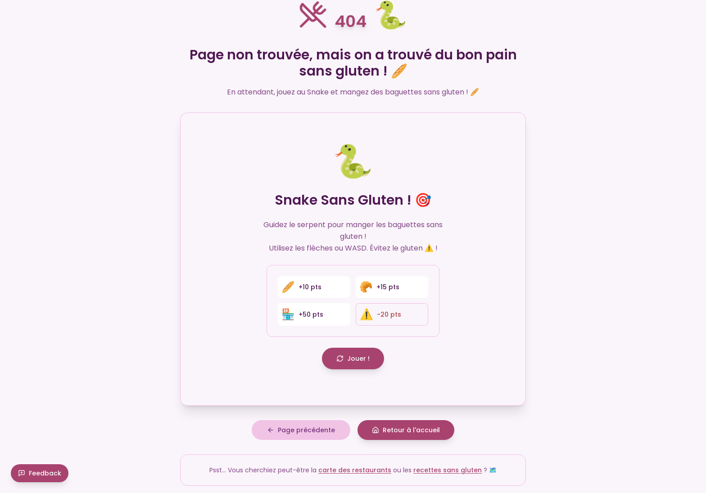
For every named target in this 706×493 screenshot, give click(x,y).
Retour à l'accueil (406, 430)
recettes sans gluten (447, 470)
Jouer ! (353, 358)
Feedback (39, 473)
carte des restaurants (354, 470)
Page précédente (301, 430)
